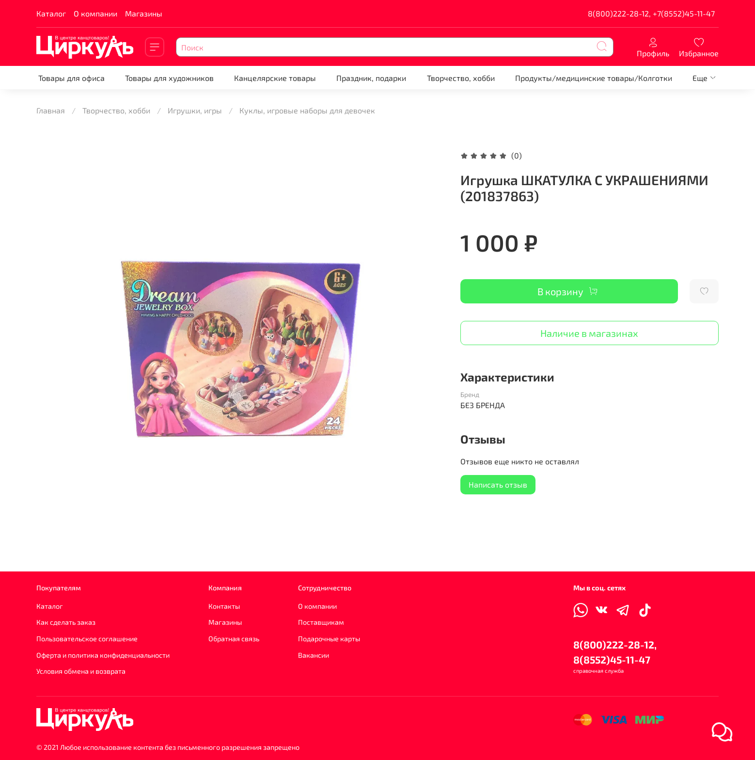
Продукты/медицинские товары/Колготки (593, 77)
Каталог (51, 13)
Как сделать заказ (65, 622)
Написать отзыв (498, 484)
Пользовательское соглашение (87, 638)
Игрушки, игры (195, 110)
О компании (95, 13)
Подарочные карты (329, 638)
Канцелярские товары (275, 77)
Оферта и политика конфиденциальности (103, 655)
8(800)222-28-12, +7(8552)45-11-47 (651, 13)
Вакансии (313, 655)
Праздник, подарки (371, 77)
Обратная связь (233, 638)
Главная (50, 110)
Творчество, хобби (461, 77)
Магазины (143, 13)
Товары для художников (169, 77)
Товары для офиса (71, 77)
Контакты (224, 606)
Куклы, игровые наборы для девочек (307, 110)
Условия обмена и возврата (81, 671)
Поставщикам (321, 622)
